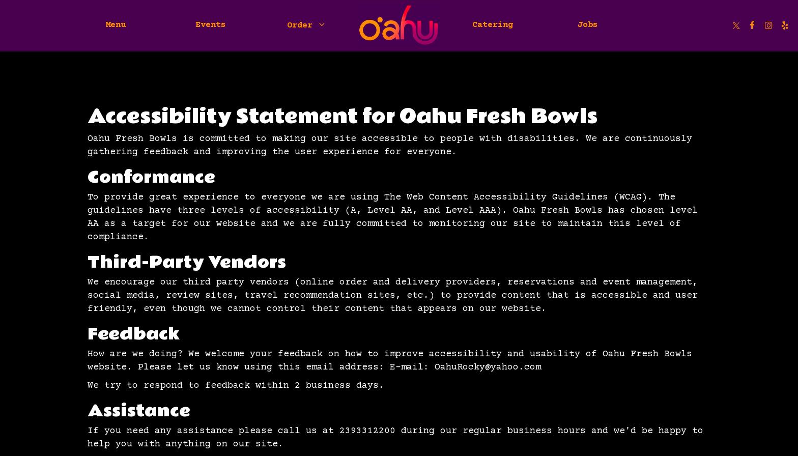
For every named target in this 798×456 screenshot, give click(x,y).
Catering (492, 25)
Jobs (588, 25)
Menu (115, 25)
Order (306, 25)
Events (210, 25)
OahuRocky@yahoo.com (488, 367)
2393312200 (367, 431)
